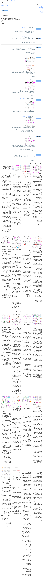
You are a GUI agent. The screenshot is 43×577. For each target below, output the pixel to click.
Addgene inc (31, 79)
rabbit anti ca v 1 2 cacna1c (23, 153)
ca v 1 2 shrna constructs (25, 134)
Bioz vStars (41, 12)
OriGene (32, 116)
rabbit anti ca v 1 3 (25, 36)
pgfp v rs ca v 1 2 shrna (26, 116)
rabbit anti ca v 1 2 (25, 27)
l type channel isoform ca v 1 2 (23, 79)
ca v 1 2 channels (23, 98)
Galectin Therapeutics (29, 98)
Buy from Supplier (5, 10)
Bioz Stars (41, 11)
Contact (41, 10)
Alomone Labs (12, 5)
